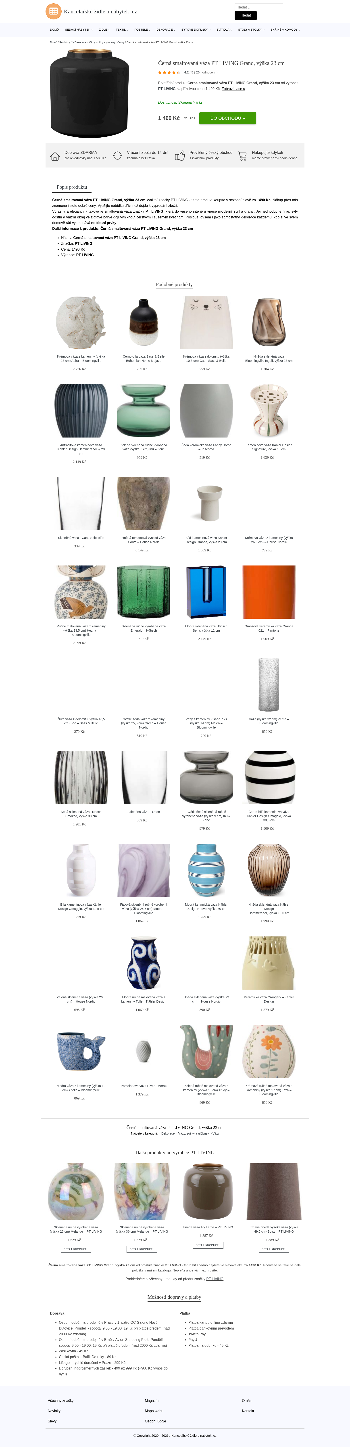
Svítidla (223, 29)
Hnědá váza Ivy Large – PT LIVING (208, 1227)
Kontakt (248, 1411)
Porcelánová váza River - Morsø (144, 1086)
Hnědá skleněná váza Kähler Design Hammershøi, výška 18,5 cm (269, 909)
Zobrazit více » (233, 89)
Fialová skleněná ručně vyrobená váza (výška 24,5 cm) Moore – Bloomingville (143, 909)
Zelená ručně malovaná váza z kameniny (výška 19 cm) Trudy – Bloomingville (206, 1090)
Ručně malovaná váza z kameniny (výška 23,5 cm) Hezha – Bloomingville (81, 630)
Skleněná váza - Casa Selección (81, 538)
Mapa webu (154, 1411)
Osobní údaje (155, 1421)
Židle (103, 29)
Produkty (64, 42)
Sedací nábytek (77, 29)
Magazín (151, 1401)
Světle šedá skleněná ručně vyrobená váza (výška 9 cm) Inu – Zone (206, 816)
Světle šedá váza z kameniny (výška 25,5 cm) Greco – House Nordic (143, 723)
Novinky (54, 1411)
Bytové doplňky (194, 29)
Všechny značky (61, 1401)
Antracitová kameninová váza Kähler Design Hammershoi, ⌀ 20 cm (81, 449)
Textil (121, 29)
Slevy (52, 1421)
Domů (54, 29)
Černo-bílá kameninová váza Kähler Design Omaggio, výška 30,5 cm (269, 816)
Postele (141, 29)
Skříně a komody (284, 29)
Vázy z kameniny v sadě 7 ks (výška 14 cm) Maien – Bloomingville (206, 723)
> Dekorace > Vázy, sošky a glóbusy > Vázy (98, 42)
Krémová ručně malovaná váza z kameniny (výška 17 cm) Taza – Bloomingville (269, 1090)
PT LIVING (166, 89)
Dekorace (164, 29)
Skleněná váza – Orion (143, 812)
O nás (247, 1401)
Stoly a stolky (250, 29)
